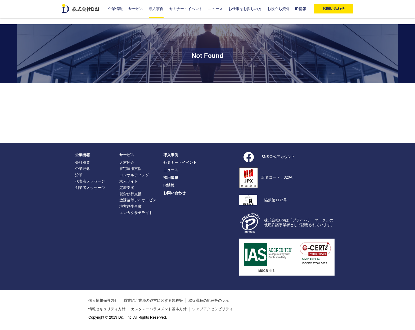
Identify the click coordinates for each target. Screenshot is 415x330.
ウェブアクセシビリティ (212, 309)
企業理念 (82, 168)
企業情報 (115, 9)
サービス (135, 9)
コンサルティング (134, 175)
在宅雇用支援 (130, 168)
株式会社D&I (85, 9)
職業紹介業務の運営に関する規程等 (153, 300)
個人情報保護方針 (103, 300)
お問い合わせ (174, 193)
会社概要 (82, 162)
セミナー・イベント (185, 9)
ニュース (215, 9)
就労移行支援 (130, 194)
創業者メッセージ (90, 187)
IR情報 (300, 9)
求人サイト (128, 181)
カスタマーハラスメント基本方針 (159, 309)
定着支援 (126, 187)
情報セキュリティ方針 (106, 309)
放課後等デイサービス (137, 200)
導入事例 (156, 9)
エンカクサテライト (136, 213)
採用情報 (170, 177)
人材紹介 (126, 162)
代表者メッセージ (90, 181)
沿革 (79, 175)
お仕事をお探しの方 (245, 9)
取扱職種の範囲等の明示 (208, 300)
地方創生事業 (130, 206)
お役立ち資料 (278, 9)
